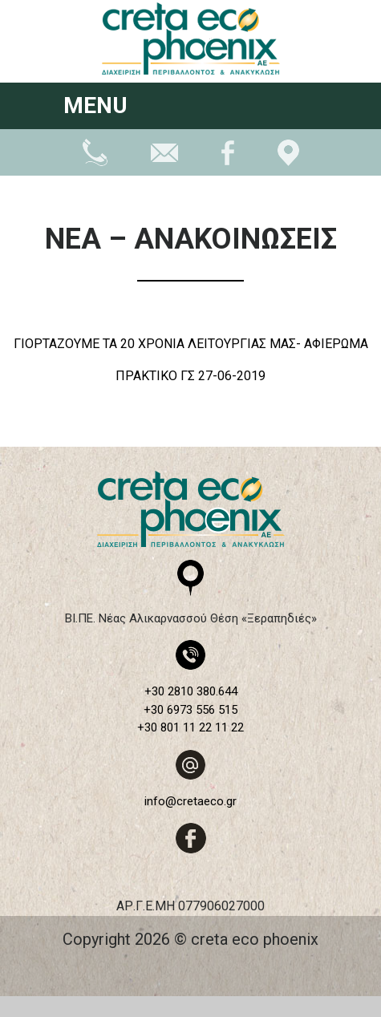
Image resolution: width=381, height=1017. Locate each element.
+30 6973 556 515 (190, 710)
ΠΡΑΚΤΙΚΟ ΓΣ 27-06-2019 (190, 375)
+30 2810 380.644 (190, 691)
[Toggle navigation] (296, 107)
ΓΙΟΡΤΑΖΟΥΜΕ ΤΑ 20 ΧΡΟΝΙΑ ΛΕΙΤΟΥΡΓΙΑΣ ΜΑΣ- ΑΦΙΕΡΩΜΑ (191, 343)
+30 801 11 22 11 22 (190, 727)
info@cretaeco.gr (190, 801)
